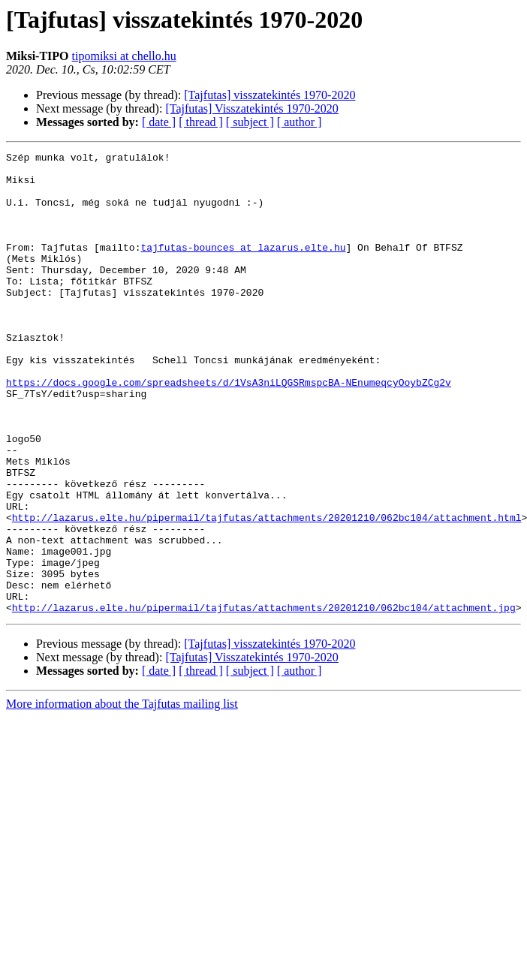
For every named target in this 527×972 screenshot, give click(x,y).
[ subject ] (250, 122)
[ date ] (159, 122)
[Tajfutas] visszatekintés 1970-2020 (269, 95)
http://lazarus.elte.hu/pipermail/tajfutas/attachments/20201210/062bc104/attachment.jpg (264, 699)
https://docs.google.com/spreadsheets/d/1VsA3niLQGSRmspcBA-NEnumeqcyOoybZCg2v (228, 429)
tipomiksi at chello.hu (124, 56)
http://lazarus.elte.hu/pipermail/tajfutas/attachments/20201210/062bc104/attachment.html (267, 591)
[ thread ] (201, 122)
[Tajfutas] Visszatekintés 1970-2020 (251, 108)
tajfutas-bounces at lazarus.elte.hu (242, 267)
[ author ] (299, 122)
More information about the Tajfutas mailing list (122, 796)
